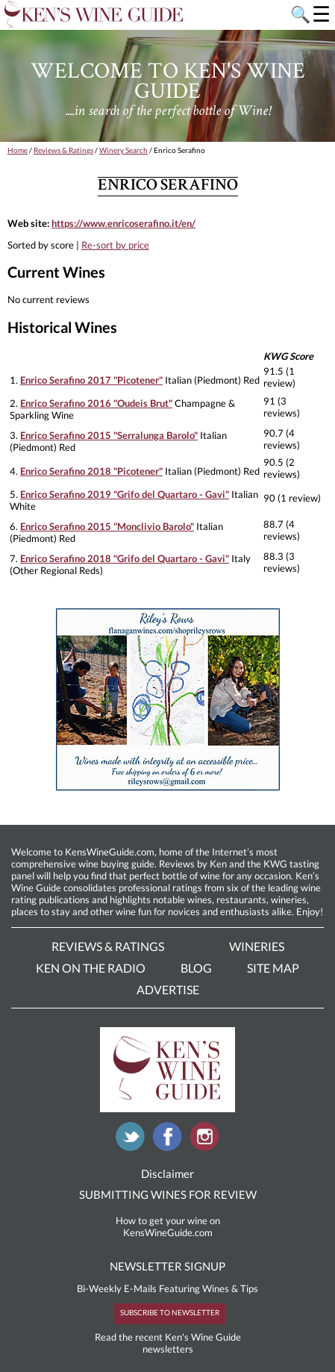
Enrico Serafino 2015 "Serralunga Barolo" (109, 435)
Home (17, 150)
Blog (196, 968)
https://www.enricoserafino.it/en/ (123, 223)
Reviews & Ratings (63, 150)
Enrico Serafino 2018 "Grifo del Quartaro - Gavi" (124, 558)
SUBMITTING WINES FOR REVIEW (168, 1194)
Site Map (273, 968)
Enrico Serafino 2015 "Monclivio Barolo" (107, 526)
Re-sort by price (115, 245)
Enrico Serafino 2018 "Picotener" (91, 471)
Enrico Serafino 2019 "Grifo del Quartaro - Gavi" (124, 494)
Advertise (168, 989)
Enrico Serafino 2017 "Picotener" (91, 380)
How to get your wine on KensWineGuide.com (168, 1226)
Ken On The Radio (90, 968)
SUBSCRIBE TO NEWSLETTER (169, 1312)
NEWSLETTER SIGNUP (167, 1266)
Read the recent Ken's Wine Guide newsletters (168, 1343)
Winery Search (123, 150)
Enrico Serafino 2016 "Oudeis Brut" (96, 403)
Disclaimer (167, 1173)
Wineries (256, 946)
